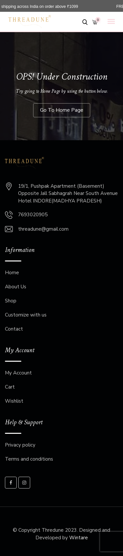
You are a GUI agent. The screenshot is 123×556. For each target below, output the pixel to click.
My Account (18, 373)
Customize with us (26, 315)
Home (12, 272)
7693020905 (33, 214)
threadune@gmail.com (43, 229)
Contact (14, 329)
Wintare (78, 537)
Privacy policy (20, 445)
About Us (15, 286)
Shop (10, 300)
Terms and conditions (29, 459)
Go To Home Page (61, 110)
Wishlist (14, 401)
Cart (10, 387)
